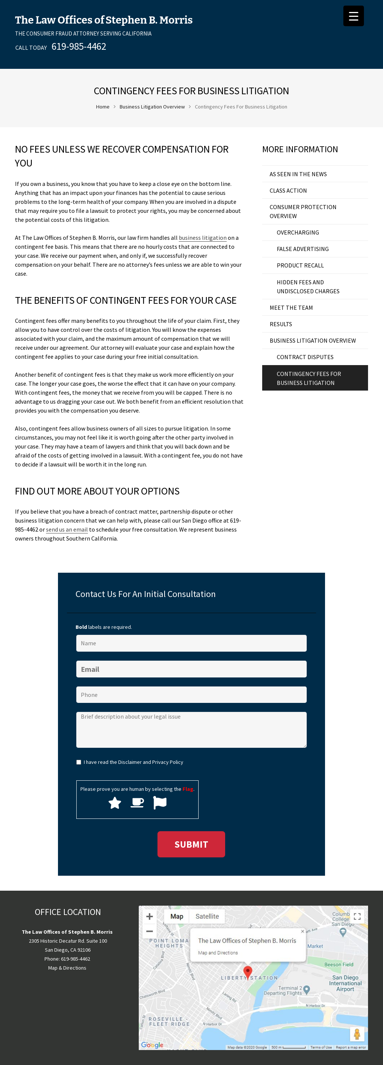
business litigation (203, 237)
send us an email (67, 529)
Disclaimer (130, 762)
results (281, 324)
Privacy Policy (167, 762)
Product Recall (300, 265)
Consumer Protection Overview (303, 211)
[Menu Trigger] (353, 16)
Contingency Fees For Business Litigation (309, 378)
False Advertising (303, 249)
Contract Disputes (305, 357)
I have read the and (133, 762)
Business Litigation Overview (152, 106)
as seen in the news (298, 174)
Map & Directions (67, 967)
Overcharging (298, 232)
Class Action (288, 190)
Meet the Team (291, 307)
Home (103, 106)
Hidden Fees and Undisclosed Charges (308, 286)
